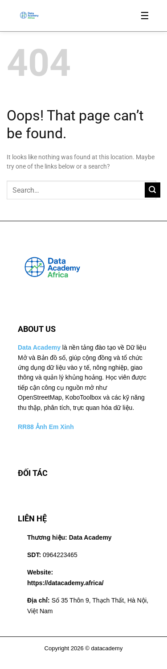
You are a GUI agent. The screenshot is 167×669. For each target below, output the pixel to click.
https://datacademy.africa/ (65, 582)
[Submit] (152, 190)
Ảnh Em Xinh (55, 426)
